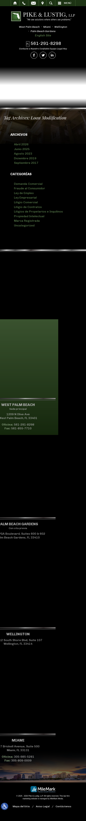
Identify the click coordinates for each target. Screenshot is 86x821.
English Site (42, 35)
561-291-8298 (46, 43)
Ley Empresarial (25, 197)
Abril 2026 (21, 144)
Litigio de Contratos (28, 207)
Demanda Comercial (28, 184)
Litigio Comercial (26, 202)
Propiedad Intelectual (29, 216)
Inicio (15, 3)
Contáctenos (63, 806)
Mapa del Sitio (21, 806)
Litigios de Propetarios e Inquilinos (38, 211)
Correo (33, 3)
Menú (67, 3)
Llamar (24, 3)
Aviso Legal (43, 806)
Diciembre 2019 (25, 158)
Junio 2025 (22, 149)
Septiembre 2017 (26, 163)
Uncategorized (24, 225)
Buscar (51, 3)
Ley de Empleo (24, 193)
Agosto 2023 (23, 153)
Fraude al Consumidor (29, 188)
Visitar (42, 3)
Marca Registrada (27, 220)
